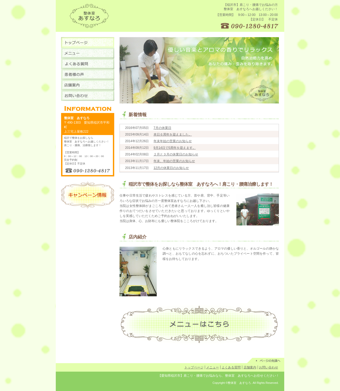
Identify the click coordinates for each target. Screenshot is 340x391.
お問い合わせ (268, 367)
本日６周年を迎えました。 (173, 134)
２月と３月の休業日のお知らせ (176, 154)
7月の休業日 (162, 128)
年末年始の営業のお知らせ (173, 141)
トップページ (193, 367)
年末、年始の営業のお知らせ (174, 161)
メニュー (212, 367)
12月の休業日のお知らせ (171, 168)
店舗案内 (250, 367)
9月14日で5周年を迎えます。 (175, 148)
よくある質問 (231, 367)
